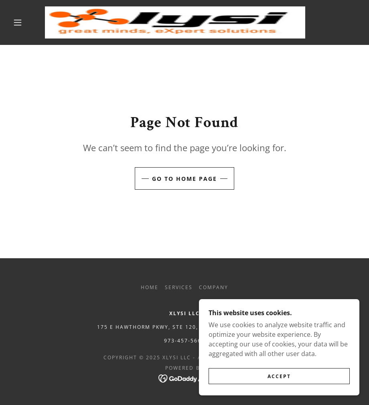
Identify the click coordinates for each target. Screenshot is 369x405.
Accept (279, 376)
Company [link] (213, 287)
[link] (175, 22)
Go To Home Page (184, 178)
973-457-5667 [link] (184, 340)
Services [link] (179, 287)
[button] (18, 22)
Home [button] (149, 287)
